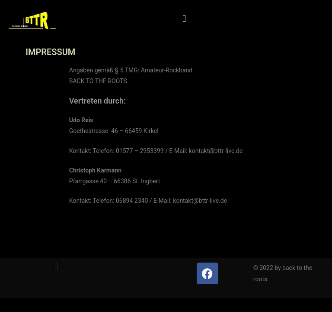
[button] (184, 18)
